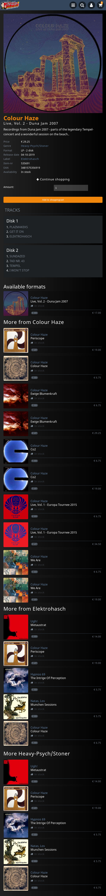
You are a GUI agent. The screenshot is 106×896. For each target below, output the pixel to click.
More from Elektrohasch (34, 608)
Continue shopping (53, 179)
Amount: (8, 187)
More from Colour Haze (33, 321)
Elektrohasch (30, 159)
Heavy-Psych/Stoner (35, 146)
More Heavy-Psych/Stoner (36, 753)
